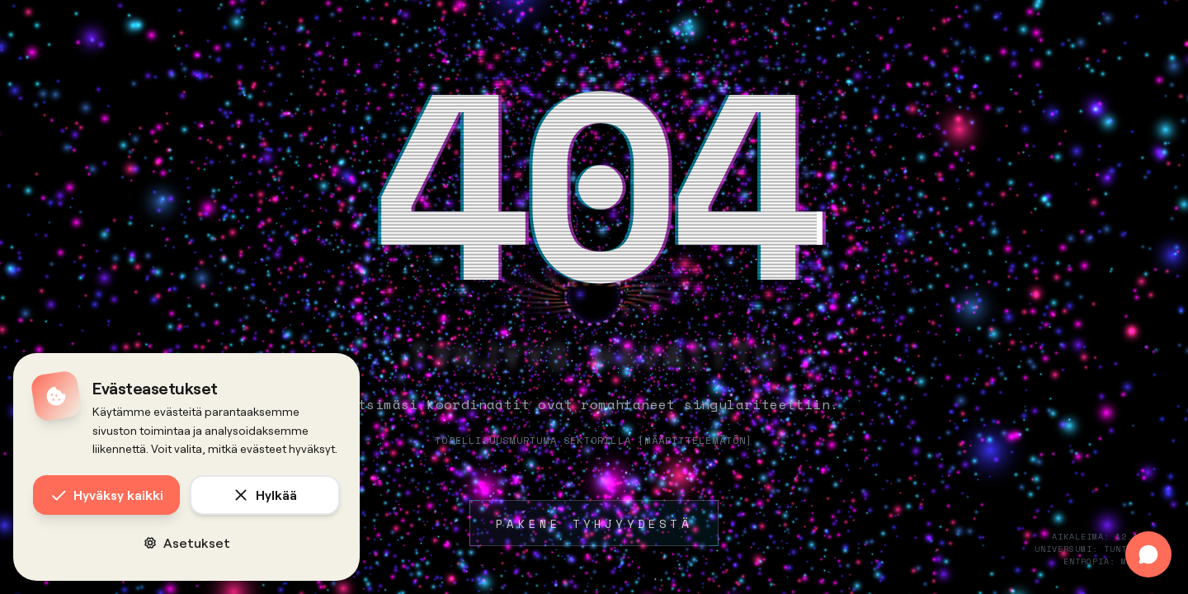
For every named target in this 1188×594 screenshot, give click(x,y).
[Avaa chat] (1148, 554)
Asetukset (187, 542)
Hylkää (265, 495)
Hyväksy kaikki (106, 495)
